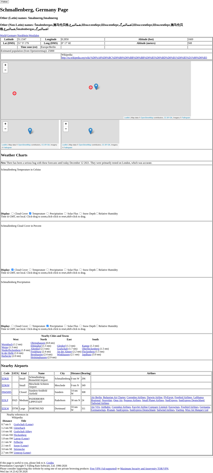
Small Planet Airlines (153, 400)
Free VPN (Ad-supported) (103, 468)
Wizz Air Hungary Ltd (196, 410)
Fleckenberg (88, 351)
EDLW (5, 408)
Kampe (85, 345)
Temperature (38, 213)
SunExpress (171, 400)
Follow (4, 1)
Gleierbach (19, 428)
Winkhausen (63, 354)
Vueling (180, 410)
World (3, 35)
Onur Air (117, 400)
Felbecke (18, 442)
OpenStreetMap (147, 118)
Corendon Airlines (136, 397)
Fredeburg (36, 351)
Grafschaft (62, 348)
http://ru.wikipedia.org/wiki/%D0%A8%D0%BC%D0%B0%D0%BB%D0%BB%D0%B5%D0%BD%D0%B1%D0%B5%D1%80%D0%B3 (134, 57)
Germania (205, 407)
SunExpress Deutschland (191, 400)
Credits (50, 462)
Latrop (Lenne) (21, 438)
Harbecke (6, 356)
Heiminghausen (39, 357)
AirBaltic (106, 407)
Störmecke (19, 449)
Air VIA (95, 407)
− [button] (5, 70)
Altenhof (35, 348)
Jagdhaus (87, 354)
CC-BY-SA (168, 118)
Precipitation (56, 213)
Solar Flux (72, 213)
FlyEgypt (168, 397)
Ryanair (111, 410)
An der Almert (64, 351)
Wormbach (7, 344)
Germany (12, 35)
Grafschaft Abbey (23, 431)
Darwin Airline (154, 397)
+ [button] (5, 65)
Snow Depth (89, 213)
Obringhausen (38, 343)
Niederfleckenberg (11, 350)
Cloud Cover (21, 213)
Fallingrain (186, 118)
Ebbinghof (36, 345)
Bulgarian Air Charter (114, 397)
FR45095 (6, 392)
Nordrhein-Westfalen (28, 35)
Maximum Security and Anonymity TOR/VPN (144, 468)
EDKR (5, 378)
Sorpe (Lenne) (21, 445)
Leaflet (127, 118)
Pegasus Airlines (132, 400)
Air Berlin (96, 397)
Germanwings (98, 410)
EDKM (5, 385)
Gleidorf (61, 345)
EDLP (5, 400)
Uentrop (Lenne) (22, 452)
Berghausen (37, 354)
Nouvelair (107, 400)
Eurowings (174, 407)
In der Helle (7, 353)
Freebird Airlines (183, 397)
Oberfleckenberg (90, 348)
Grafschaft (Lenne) (23, 424)
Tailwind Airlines (100, 403)
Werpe (4, 347)
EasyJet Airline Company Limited (149, 407)
